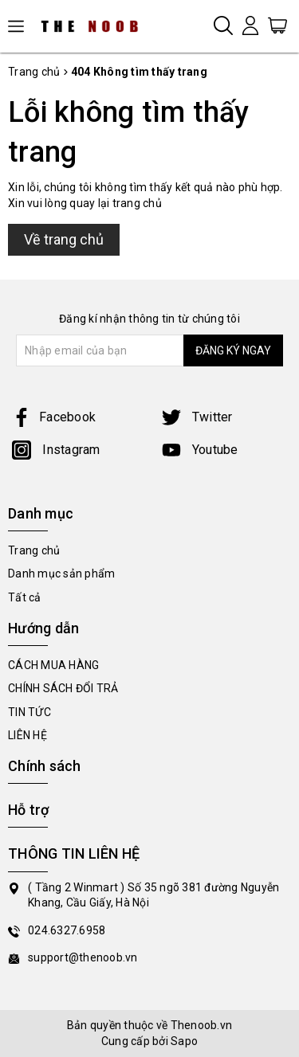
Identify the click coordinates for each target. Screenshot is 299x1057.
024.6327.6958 (66, 930)
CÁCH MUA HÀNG (53, 665)
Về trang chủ (64, 239)
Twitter (197, 417)
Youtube (200, 449)
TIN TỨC (29, 712)
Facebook (54, 417)
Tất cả (24, 597)
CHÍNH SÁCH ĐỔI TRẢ (63, 688)
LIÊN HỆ (27, 735)
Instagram (56, 449)
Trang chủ (34, 550)
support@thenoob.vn (83, 957)
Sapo (184, 1041)
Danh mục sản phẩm (61, 573)
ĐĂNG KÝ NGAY (233, 350)
